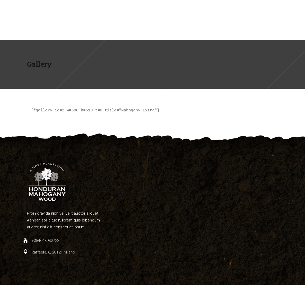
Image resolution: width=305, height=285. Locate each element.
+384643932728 (45, 240)
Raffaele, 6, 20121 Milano (53, 252)
